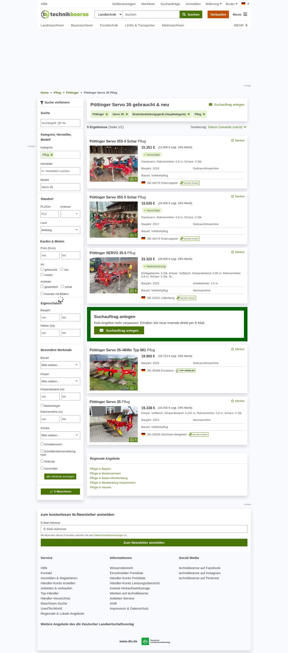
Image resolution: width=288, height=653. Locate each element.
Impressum (118, 608)
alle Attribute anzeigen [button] (60, 476)
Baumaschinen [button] (82, 25)
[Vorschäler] (42, 468)
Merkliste (148, 4)
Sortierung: (199, 127)
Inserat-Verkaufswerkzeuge (130, 588)
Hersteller (47, 163)
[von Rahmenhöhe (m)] (50, 419)
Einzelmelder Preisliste (126, 573)
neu (64, 269)
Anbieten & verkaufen (56, 588)
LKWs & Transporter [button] (140, 25)
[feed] (167, 290)
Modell (45, 179)
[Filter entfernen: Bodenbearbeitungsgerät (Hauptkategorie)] (161, 114)
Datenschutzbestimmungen (108, 535)
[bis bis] (70, 255)
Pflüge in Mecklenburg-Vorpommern (113, 482)
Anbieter (46, 281)
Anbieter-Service (122, 598)
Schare (45, 428)
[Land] (60, 230)
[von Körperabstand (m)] (50, 396)
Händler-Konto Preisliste (127, 578)
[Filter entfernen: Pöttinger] (100, 114)
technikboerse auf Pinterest (199, 578)
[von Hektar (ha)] (50, 333)
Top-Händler (50, 593)
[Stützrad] (42, 461)
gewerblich (49, 287)
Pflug (48, 154)
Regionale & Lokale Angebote (62, 613)
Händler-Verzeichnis (55, 598)
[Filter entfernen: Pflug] (200, 114)
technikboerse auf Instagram (200, 573)
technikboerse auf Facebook (199, 568)
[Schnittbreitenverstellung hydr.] (42, 451)
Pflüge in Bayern (100, 468)
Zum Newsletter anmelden (144, 542)
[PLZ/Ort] (50, 214)
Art (42, 264)
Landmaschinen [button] (52, 25)
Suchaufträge (170, 4)
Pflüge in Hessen (100, 487)
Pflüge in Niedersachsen (105, 473)
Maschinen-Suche (54, 603)
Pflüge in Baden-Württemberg (109, 478)
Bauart (45, 357)
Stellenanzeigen (124, 4)
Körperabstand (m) (52, 389)
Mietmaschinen (173, 25)
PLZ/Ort (46, 206)
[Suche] (60, 123)
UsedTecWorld (51, 608)
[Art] (42, 269)
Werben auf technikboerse (129, 593)
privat (66, 287)
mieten (47, 275)
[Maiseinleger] (42, 405)
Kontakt (46, 573)
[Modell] (60, 187)
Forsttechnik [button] (109, 25)
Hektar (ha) (48, 325)
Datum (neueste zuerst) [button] (227, 127)
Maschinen (60, 491)
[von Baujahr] (50, 317)
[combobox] (60, 171)
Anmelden (193, 4)
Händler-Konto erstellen (58, 583)
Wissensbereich (121, 568)
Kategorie (47, 147)
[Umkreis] (70, 214)
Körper (45, 374)
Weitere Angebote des (87, 624)
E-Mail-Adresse (50, 522)
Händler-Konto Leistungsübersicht (135, 583)
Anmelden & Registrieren (59, 578)
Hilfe (44, 4)
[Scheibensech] (42, 443)
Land (44, 222)
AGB (113, 603)
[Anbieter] (42, 286)
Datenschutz (139, 608)
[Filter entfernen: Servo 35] (120, 114)
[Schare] (60, 435)
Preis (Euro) (48, 248)
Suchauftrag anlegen (226, 104)
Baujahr (45, 310)
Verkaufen (218, 14)
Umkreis (65, 206)
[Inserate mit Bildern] (42, 293)
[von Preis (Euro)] (50, 255)
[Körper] (60, 381)
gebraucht (49, 269)
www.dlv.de (128, 641)
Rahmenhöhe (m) (52, 411)
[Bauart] (60, 365)
